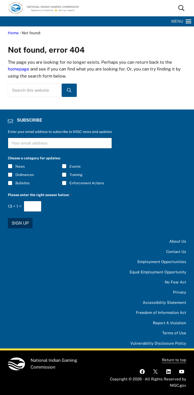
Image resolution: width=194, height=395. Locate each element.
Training (76, 175)
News (20, 166)
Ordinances (24, 175)
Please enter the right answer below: (40, 195)
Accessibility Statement (164, 302)
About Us (177, 241)
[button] (177, 21)
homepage (18, 68)
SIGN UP (20, 223)
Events (75, 166)
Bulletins (22, 183)
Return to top (174, 360)
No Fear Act (175, 282)
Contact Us (176, 251)
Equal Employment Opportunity (158, 272)
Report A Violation (169, 323)
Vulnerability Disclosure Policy (158, 343)
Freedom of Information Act (161, 312)
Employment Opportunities (161, 262)
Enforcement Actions (86, 183)
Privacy (179, 292)
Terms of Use (174, 333)
